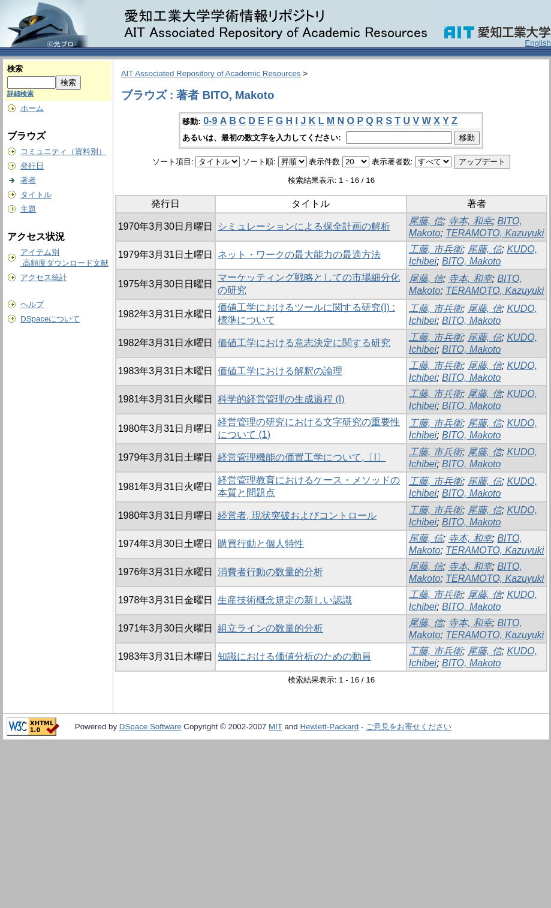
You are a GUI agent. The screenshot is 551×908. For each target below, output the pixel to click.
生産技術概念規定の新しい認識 (285, 600)
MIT (275, 726)
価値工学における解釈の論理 (280, 371)
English (538, 42)
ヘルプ (32, 304)
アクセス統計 (43, 277)
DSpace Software (150, 726)
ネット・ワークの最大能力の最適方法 (299, 254)
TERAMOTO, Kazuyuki (494, 233)
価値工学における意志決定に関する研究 (304, 343)
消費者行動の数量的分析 (270, 572)
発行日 (32, 165)
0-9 (210, 121)
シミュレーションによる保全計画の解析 (304, 226)
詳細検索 (20, 93)
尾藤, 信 (426, 221)
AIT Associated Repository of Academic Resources (211, 73)
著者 (28, 180)
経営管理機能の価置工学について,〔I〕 (302, 457)
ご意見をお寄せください (408, 726)
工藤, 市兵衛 (435, 249)
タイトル (36, 194)
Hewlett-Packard (329, 726)
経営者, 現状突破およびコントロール (297, 515)
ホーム (32, 108)
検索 (15, 68)
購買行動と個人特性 (261, 544)
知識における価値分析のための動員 (294, 656)
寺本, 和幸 (470, 221)
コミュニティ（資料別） (63, 151)
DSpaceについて (50, 318)
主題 (28, 209)
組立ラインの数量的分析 (270, 628)
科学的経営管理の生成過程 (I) (281, 399)
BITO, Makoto (471, 261)
